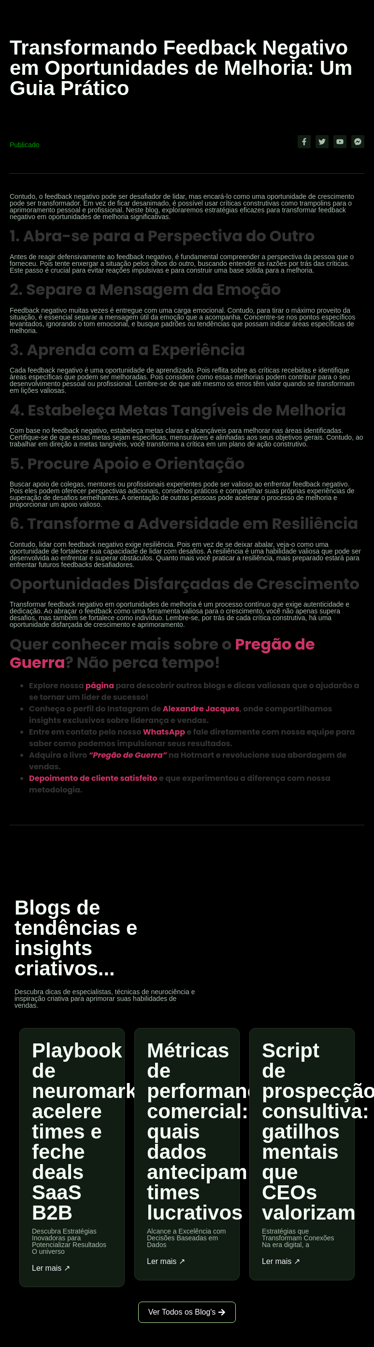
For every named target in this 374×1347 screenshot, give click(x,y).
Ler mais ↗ (51, 1268)
